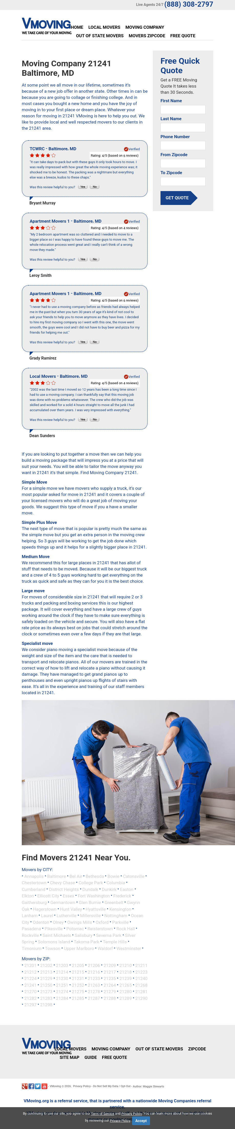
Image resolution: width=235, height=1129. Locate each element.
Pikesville (54, 928)
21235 (110, 978)
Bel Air (76, 876)
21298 (46, 1004)
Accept (141, 1121)
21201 (30, 965)
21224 (30, 978)
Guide (90, 1057)
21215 (78, 971)
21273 (46, 991)
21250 (46, 984)
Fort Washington (94, 895)
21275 (78, 991)
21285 (78, 998)
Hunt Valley (71, 908)
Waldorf (105, 948)
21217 (110, 971)
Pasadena (31, 928)
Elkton (28, 895)
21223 (141, 971)
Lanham (29, 915)
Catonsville (133, 876)
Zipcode (197, 1048)
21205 (78, 965)
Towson (52, 948)
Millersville (90, 915)
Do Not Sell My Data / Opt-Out (112, 1086)
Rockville (30, 935)
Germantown (62, 902)
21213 (46, 971)
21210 (126, 965)
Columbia (115, 882)
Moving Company (144, 27)
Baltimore (56, 876)
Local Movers (104, 27)
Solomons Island (54, 941)
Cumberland (33, 889)
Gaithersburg (34, 902)
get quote (177, 197)
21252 (78, 984)
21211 (141, 965)
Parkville (120, 922)
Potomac (75, 928)
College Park (91, 882)
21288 (110, 998)
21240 (141, 978)
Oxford (102, 922)
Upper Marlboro (79, 948)
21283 (46, 998)
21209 (110, 965)
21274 (62, 991)
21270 (30, 991)
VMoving (55, 1086)
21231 (78, 978)
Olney (58, 922)
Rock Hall (125, 928)
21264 (110, 984)
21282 (30, 998)
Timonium (31, 948)
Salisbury (83, 935)
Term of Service (102, 1114)
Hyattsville (96, 908)
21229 (46, 978)
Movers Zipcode (147, 35)
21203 (62, 965)
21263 (94, 984)
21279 (110, 991)
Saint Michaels (57, 935)
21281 (141, 991)
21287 (94, 998)
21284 (62, 998)
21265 (126, 984)
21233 (94, 978)
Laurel (47, 915)
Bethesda (95, 876)
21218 (126, 971)
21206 (94, 965)
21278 (94, 991)
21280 (126, 991)
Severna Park (108, 935)
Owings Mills (79, 922)
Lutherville (67, 915)
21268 (141, 984)
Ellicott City (48, 895)
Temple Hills (115, 941)
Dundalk (90, 889)
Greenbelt (114, 902)
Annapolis (34, 876)
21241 (30, 984)
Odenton (41, 922)
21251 (62, 984)
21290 (141, 998)
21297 (30, 1004)
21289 (126, 998)
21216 (94, 971)
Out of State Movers (100, 35)
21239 (126, 978)
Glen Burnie (90, 902)
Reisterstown (100, 928)
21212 (30, 971)
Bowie (113, 876)
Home (77, 27)
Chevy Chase (62, 882)
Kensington (120, 908)
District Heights (64, 889)
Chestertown (34, 882)
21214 (62, 971)
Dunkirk (109, 889)
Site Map (69, 1057)
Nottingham (115, 915)
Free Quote (182, 35)
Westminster (128, 948)
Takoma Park (86, 941)
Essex (68, 895)
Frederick (122, 895)
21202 (46, 965)
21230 (62, 978)
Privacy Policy (82, 1086)
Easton (126, 889)
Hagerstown (45, 908)
